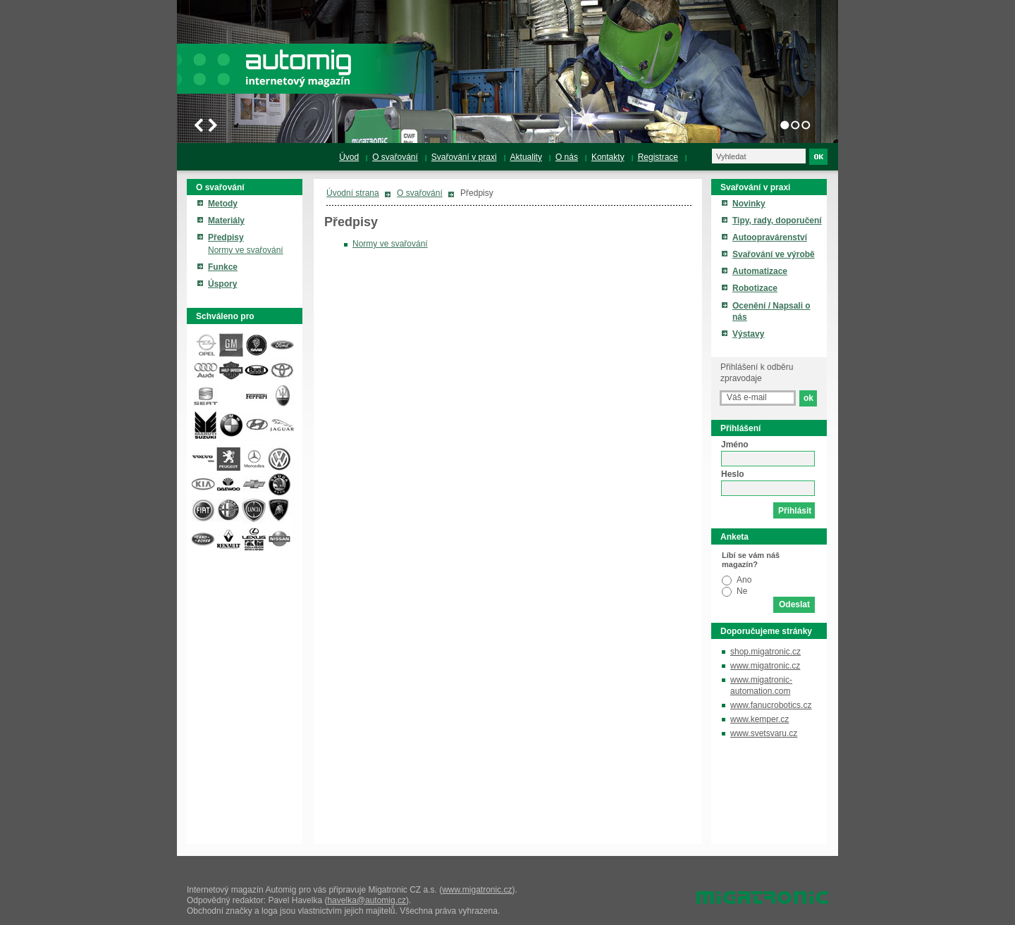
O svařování (420, 193)
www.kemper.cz (759, 719)
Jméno (735, 444)
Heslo (732, 474)
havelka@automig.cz (366, 900)
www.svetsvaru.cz (763, 733)
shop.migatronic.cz (765, 652)
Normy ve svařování (390, 244)
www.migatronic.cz (765, 666)
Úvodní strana (352, 193)
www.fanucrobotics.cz (770, 705)
